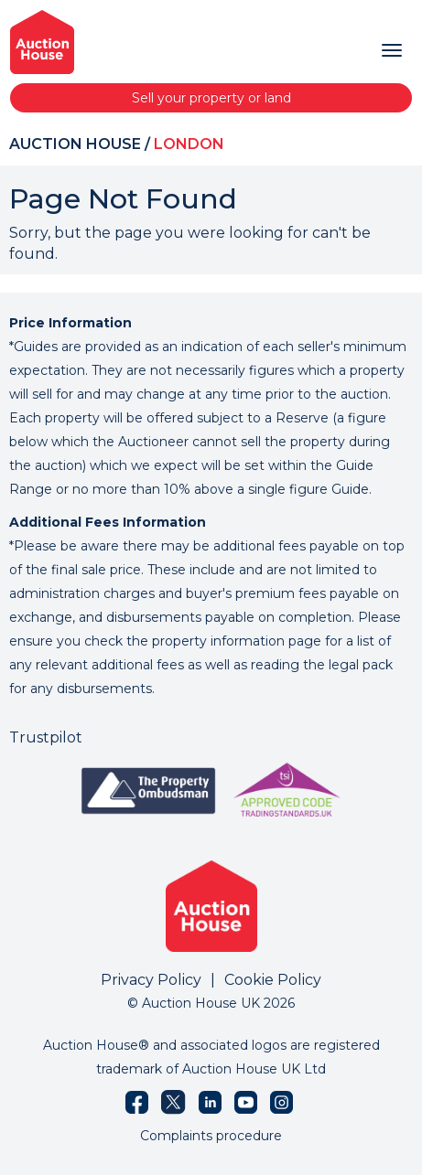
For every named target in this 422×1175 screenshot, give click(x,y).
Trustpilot (45, 737)
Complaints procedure (211, 1135)
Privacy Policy (151, 979)
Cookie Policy (272, 979)
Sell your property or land (211, 98)
